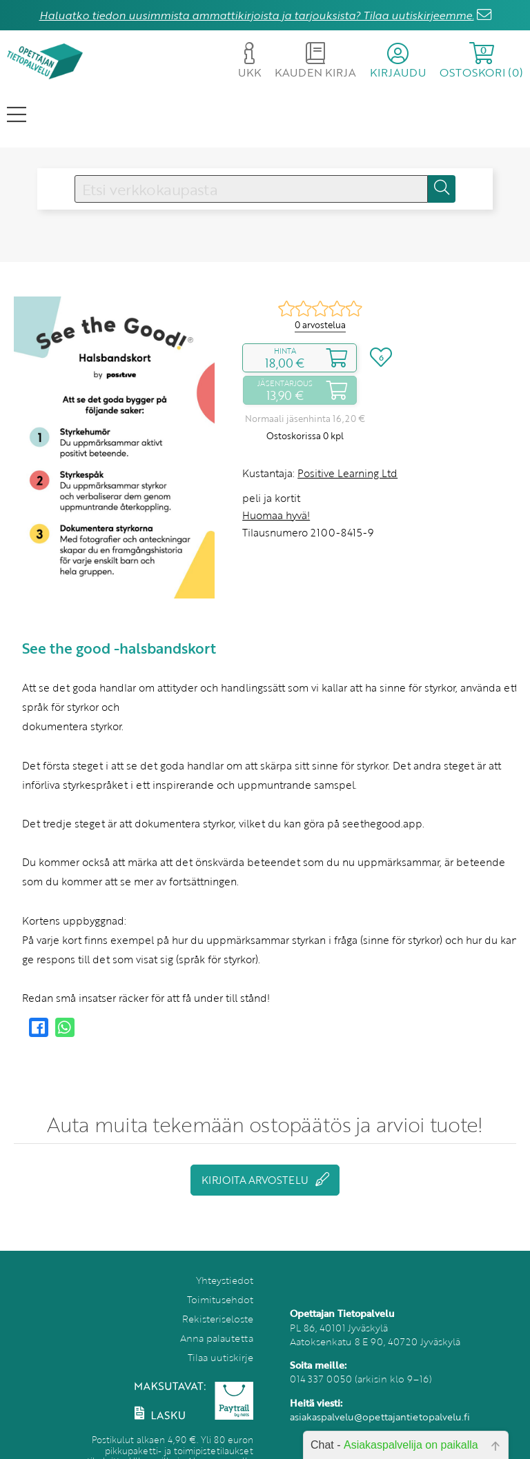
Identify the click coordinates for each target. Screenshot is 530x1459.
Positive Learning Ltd (347, 473)
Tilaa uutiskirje (220, 1357)
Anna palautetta (216, 1338)
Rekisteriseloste (217, 1318)
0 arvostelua (320, 325)
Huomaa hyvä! (276, 515)
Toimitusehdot (220, 1299)
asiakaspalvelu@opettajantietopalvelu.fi (380, 1416)
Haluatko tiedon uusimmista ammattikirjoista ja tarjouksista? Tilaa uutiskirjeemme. (256, 15)
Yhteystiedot (224, 1280)
